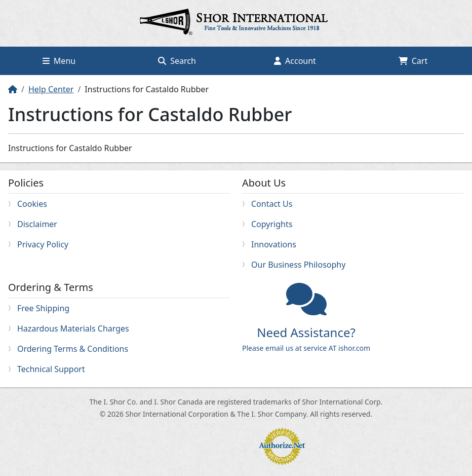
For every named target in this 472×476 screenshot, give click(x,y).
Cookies (32, 203)
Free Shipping (43, 308)
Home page (236, 23)
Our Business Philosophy (298, 264)
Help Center (50, 89)
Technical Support (51, 369)
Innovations (273, 244)
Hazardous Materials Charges (73, 328)
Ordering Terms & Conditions (72, 348)
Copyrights (271, 224)
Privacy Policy (42, 244)
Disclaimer (37, 224)
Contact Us (271, 203)
